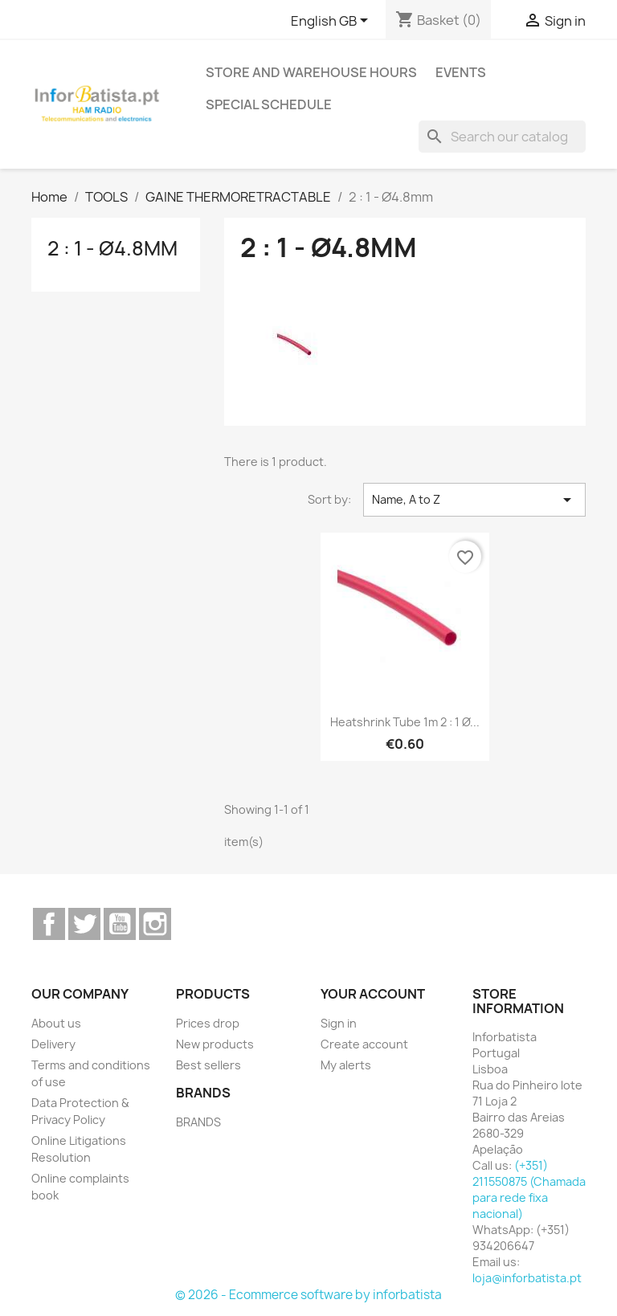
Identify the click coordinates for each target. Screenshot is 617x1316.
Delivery (53, 1044)
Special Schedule (269, 104)
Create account (364, 1044)
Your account (373, 994)
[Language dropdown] (332, 21)
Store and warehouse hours (311, 72)
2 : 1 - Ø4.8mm (112, 248)
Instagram (155, 924)
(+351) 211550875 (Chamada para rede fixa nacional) (529, 1189)
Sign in (339, 1023)
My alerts (346, 1065)
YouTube (120, 924)
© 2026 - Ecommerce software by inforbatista (308, 1294)
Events (460, 72)
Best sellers (208, 1065)
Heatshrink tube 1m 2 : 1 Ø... (405, 722)
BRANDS (198, 1122)
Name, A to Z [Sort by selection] (474, 499)
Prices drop (207, 1023)
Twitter (84, 924)
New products (215, 1044)
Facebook (49, 924)
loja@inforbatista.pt (527, 1277)
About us (56, 1023)
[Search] (502, 137)
